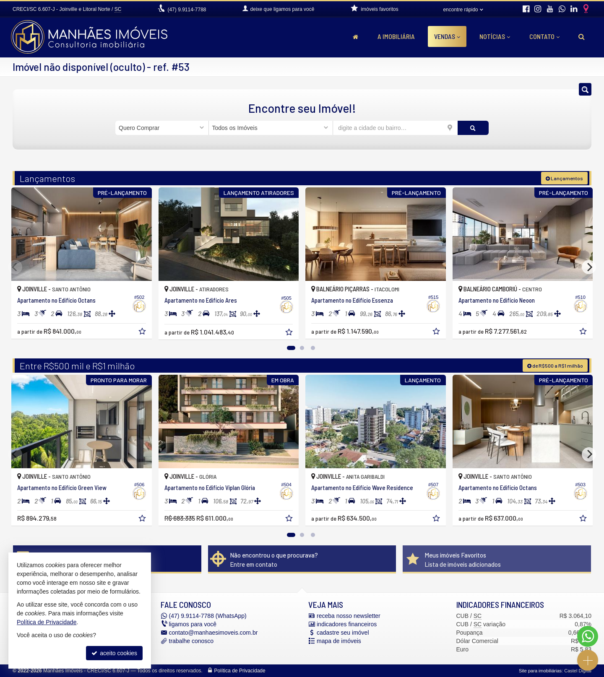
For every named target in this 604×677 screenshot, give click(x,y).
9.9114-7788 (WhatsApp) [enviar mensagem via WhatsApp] (208, 615)
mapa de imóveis (339, 641)
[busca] (581, 36)
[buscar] (473, 128)
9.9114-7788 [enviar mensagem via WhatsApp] (186, 10)
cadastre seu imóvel (343, 632)
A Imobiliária (396, 36)
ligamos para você (193, 624)
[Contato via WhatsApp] (587, 636)
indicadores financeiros (347, 624)
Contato (544, 36)
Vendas (447, 36)
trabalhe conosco (191, 641)
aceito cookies (114, 653)
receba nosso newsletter (348, 615)
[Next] (589, 267)
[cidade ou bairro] (395, 128)
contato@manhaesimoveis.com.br (213, 632)
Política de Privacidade (240, 671)
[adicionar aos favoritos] (143, 332)
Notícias (494, 36)
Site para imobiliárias (540, 670)
